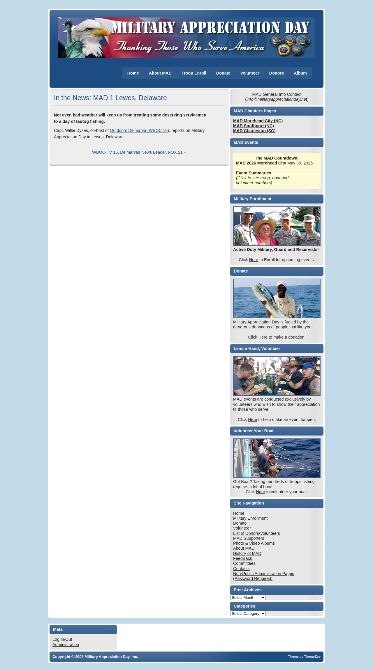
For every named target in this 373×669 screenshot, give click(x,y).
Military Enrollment (250, 518)
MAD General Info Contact (277, 94)
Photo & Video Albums (254, 543)
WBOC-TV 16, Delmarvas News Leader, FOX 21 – (139, 152)
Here (253, 259)
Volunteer (249, 73)
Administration (65, 644)
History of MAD (247, 553)
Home (133, 73)
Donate (223, 73)
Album (300, 73)
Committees (244, 563)
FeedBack (242, 558)
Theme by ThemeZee (304, 656)
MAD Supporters (248, 538)
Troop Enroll (194, 73)
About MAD (160, 73)
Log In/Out (62, 639)
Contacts (241, 568)
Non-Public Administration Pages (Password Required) (263, 576)
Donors (276, 73)
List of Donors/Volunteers (256, 533)
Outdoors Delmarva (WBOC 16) (139, 130)
